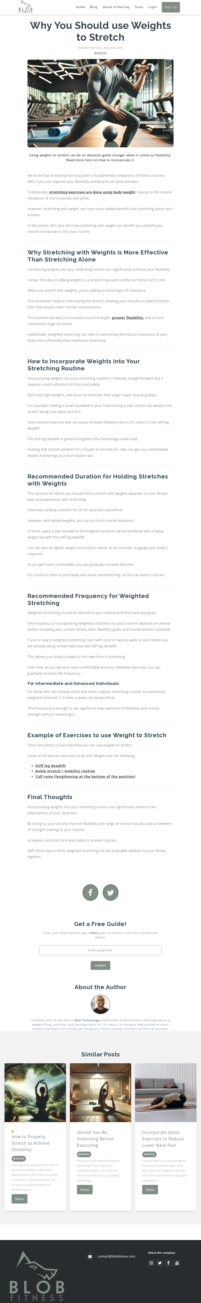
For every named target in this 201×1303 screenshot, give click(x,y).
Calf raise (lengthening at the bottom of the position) (85, 776)
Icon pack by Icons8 (165, 1269)
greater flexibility (127, 317)
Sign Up (171, 7)
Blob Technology (87, 1020)
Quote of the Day (116, 7)
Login (152, 7)
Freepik (154, 1276)
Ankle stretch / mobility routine (65, 771)
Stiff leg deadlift (50, 765)
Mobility (100, 53)
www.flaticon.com (163, 1279)
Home (80, 7)
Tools (139, 7)
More (19, 1198)
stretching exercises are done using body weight (92, 192)
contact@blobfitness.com (116, 1256)
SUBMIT (100, 965)
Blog (94, 7)
